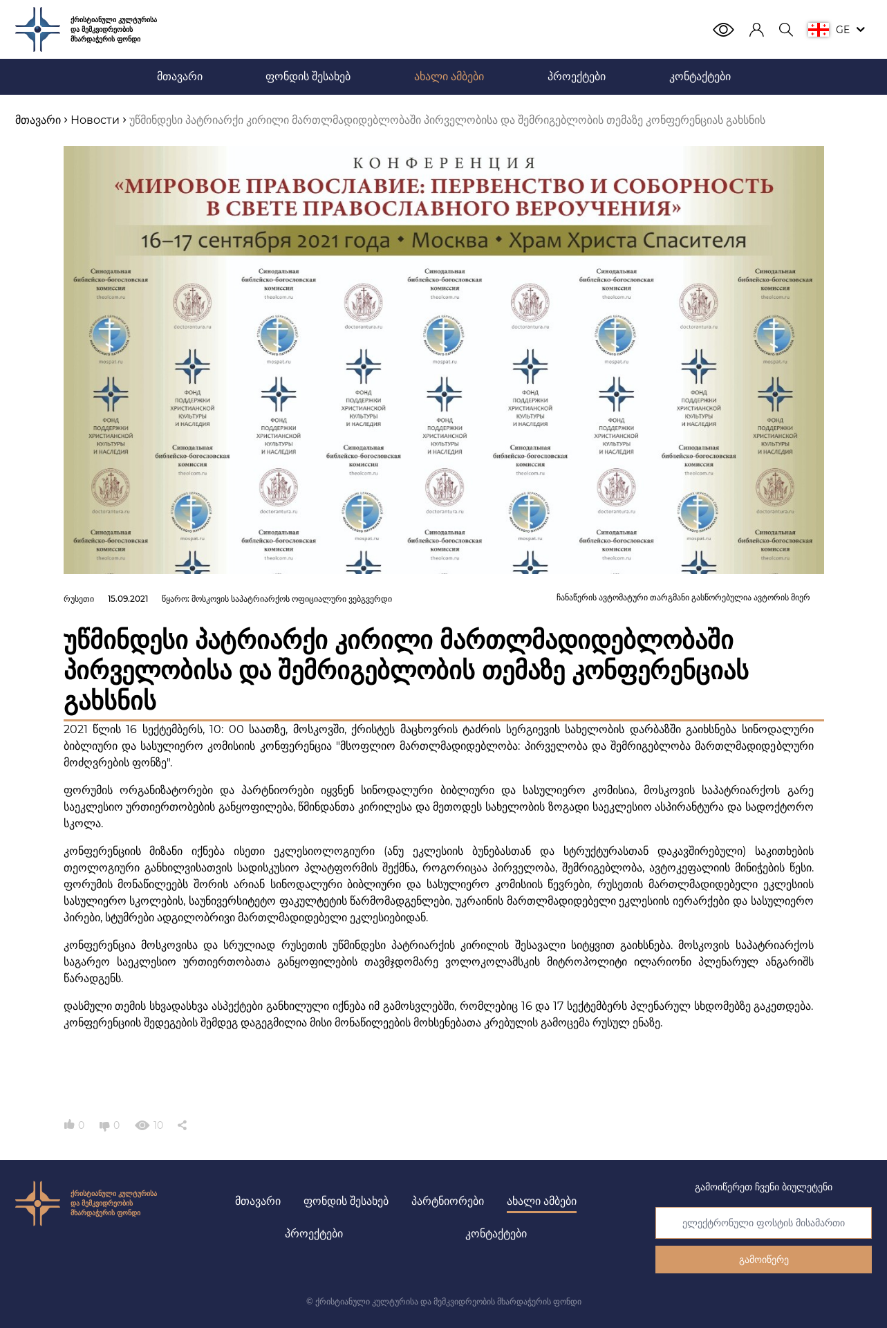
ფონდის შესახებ (346, 1201)
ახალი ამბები (542, 1201)
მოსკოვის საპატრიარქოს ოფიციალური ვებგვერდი (292, 598)
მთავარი (258, 1201)
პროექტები (314, 1233)
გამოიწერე (764, 1259)
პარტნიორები (447, 1201)
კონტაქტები (496, 1233)
